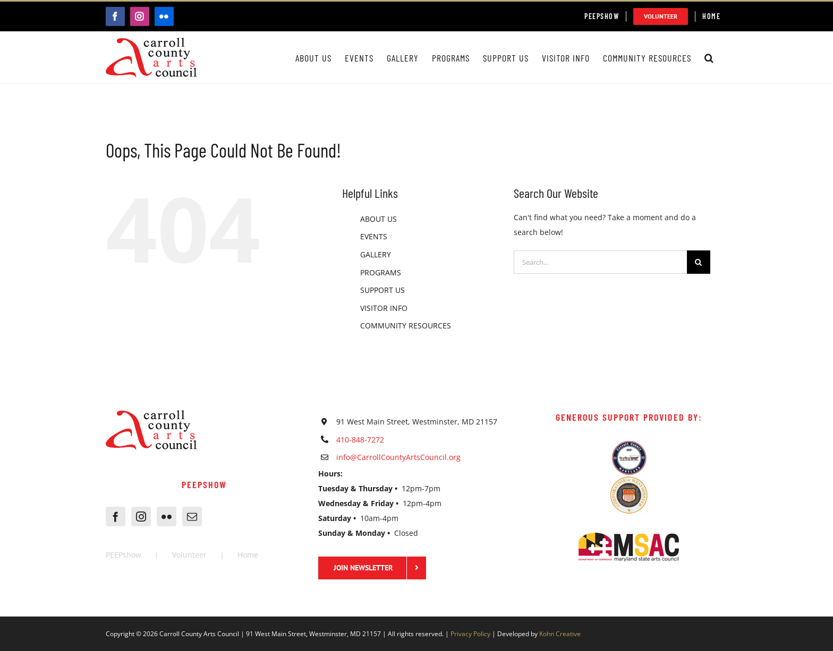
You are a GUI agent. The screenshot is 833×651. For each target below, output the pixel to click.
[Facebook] (115, 516)
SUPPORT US (382, 290)
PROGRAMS (380, 272)
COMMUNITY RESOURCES (405, 325)
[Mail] (192, 516)
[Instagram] (141, 516)
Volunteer (189, 555)
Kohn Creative (560, 633)
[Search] (698, 262)
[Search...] (600, 262)
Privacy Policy (470, 633)
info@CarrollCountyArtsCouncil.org (398, 457)
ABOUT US (378, 219)
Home (247, 555)
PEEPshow (123, 555)
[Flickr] (166, 516)
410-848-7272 (360, 440)
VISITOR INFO (383, 308)
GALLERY (375, 254)
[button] (709, 57)
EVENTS (373, 236)
